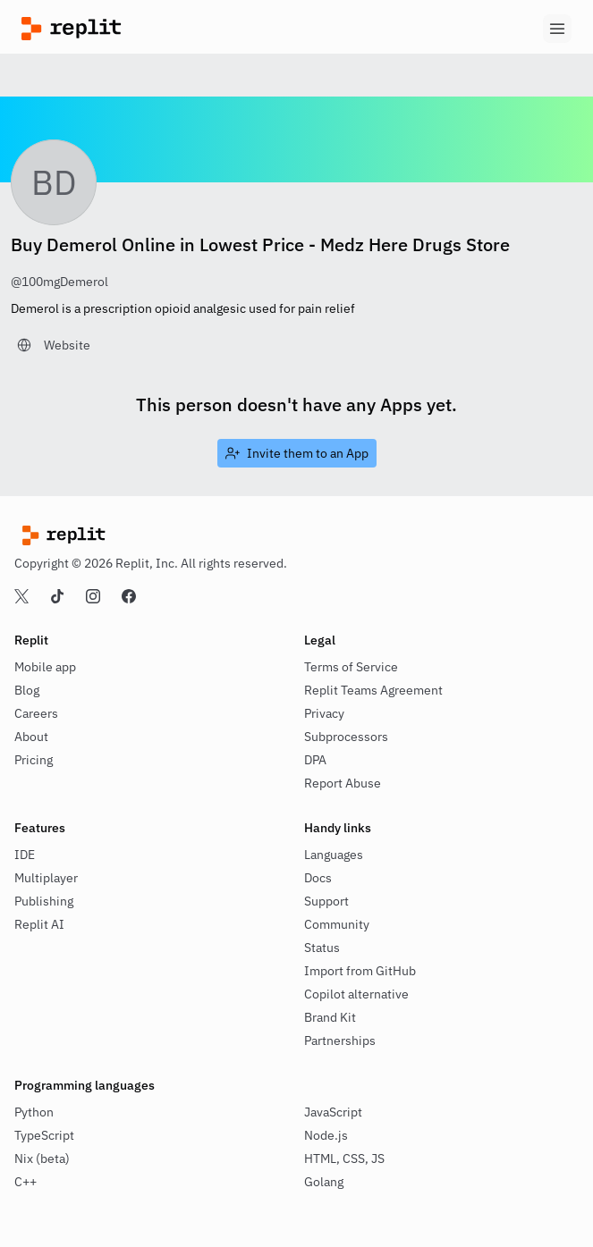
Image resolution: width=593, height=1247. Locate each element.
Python (34, 1112)
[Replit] (159, 28)
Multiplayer (46, 878)
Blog (26, 690)
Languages (333, 855)
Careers (36, 713)
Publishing (43, 901)
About (31, 737)
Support (326, 901)
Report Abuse (342, 783)
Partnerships (340, 1040)
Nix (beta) (42, 1158)
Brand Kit (330, 1017)
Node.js (326, 1135)
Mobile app (45, 667)
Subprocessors (346, 737)
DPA (315, 760)
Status (322, 947)
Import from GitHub (360, 971)
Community (336, 924)
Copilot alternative (356, 994)
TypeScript (44, 1135)
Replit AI (39, 924)
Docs (318, 878)
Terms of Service (351, 667)
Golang (323, 1182)
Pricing (33, 760)
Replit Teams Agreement (373, 690)
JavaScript (333, 1112)
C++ (25, 1182)
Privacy (324, 713)
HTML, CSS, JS (344, 1158)
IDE (24, 855)
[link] (54, 345)
